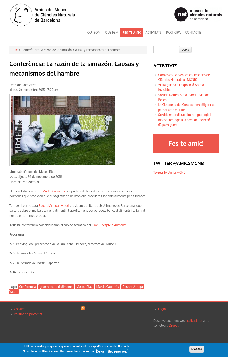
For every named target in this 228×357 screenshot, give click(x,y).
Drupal (173, 325)
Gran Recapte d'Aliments (109, 225)
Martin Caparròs (107, 287)
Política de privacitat (28, 314)
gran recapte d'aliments (56, 287)
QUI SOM (94, 32)
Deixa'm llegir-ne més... (112, 351)
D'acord (196, 349)
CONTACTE (193, 32)
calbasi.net (194, 320)
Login (162, 309)
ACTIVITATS (154, 32)
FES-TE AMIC (132, 32)
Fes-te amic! (186, 143)
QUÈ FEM (111, 32)
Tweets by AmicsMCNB (169, 172)
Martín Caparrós (53, 191)
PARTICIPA (173, 32)
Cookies (19, 309)
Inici (15, 50)
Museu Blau (84, 287)
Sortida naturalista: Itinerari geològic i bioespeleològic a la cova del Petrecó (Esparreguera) (184, 120)
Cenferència (27, 287)
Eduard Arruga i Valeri (54, 205)
